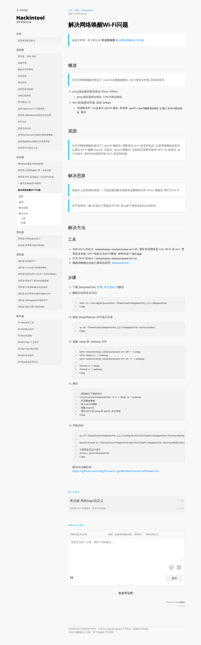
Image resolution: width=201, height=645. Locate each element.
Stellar (101, 631)
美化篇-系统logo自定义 (126, 500)
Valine (182, 602)
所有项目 (22, 10)
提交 (174, 578)
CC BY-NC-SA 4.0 (113, 628)
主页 (70, 10)
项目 (77, 10)
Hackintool (87, 10)
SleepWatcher (120, 263)
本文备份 (109, 287)
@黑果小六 (80, 631)
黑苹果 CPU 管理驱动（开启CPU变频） (126, 508)
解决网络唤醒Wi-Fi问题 (130, 40)
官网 (99, 287)
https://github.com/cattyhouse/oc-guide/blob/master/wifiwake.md (116, 471)
